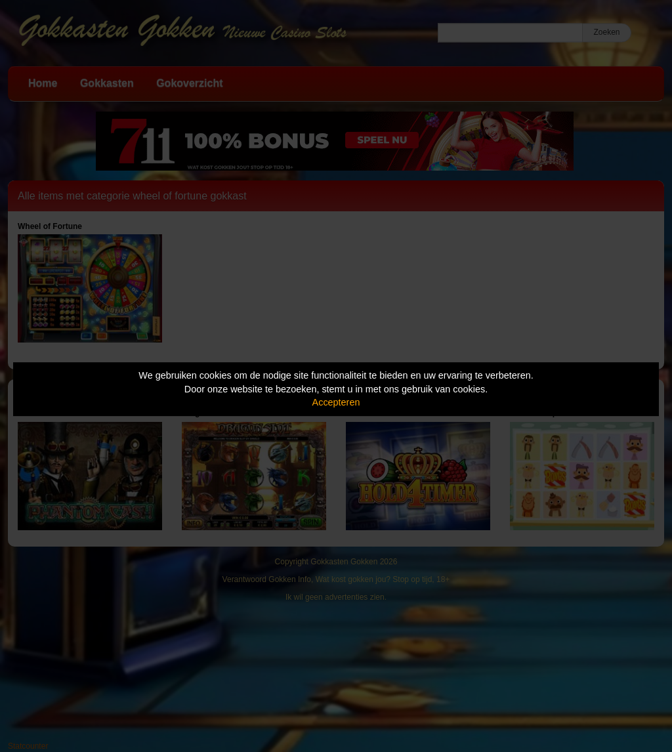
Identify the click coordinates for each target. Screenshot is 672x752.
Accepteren (336, 402)
